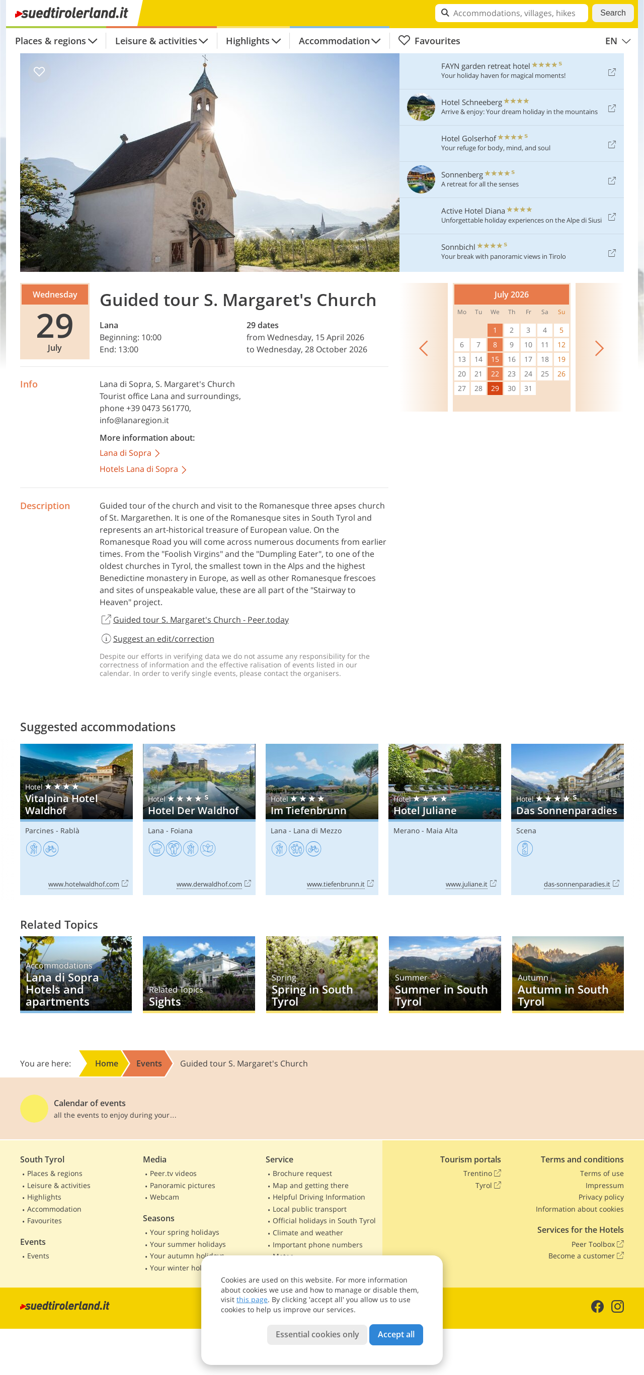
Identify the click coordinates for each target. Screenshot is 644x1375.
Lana (109, 325)
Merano (406, 830)
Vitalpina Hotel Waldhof (76, 819)
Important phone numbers (318, 1244)
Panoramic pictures (182, 1185)
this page (252, 1299)
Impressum (605, 1185)
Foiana (182, 830)
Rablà (69, 830)
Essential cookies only (317, 1334)
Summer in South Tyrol (445, 974)
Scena (526, 830)
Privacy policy (601, 1197)
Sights (199, 974)
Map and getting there (311, 1185)
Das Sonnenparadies (567, 819)
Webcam (164, 1197)
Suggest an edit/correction (157, 638)
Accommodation (334, 41)
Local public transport (310, 1209)
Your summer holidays (188, 1244)
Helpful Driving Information (319, 1197)
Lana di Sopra (125, 383)
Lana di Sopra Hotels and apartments (76, 974)
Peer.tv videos (173, 1173)
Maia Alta (442, 830)
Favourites (429, 41)
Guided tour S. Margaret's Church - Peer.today (194, 620)
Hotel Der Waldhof (199, 819)
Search (613, 13)
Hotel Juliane (444, 819)
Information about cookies (580, 1209)
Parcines (39, 830)
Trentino (482, 1173)
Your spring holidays (184, 1232)
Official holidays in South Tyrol (324, 1220)
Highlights (248, 41)
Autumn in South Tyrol (568, 974)
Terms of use (602, 1173)
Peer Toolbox (598, 1244)
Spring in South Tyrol (322, 974)
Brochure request (302, 1173)
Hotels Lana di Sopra (144, 469)
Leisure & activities (156, 41)
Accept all (396, 1334)
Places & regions (50, 41)
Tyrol (488, 1186)
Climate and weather (308, 1232)
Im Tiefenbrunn (322, 819)
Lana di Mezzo (317, 830)
